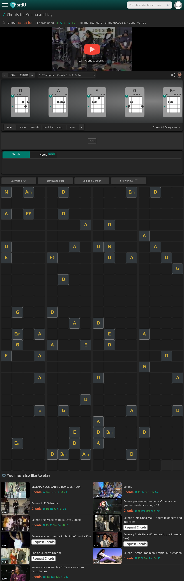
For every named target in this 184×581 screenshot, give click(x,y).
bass (73, 127)
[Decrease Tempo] (5, 75)
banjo (60, 127)
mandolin (47, 127)
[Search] (168, 5)
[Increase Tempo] (32, 75)
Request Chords (135, 527)
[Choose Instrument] (81, 127)
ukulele (35, 127)
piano (22, 127)
